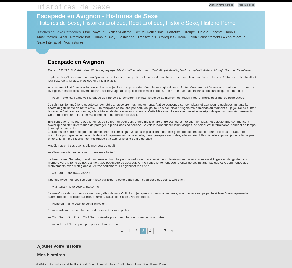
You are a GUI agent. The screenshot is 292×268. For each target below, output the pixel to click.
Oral (86, 32)
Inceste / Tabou (223, 32)
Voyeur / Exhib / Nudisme (112, 32)
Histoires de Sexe (73, 7)
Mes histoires (246, 4)
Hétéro (203, 32)
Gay (112, 37)
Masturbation (47, 37)
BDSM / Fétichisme (149, 32)
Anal (63, 37)
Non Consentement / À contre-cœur (218, 37)
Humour (100, 37)
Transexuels (147, 37)
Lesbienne (126, 37)
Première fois (80, 37)
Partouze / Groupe (181, 32)
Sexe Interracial (49, 42)
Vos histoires (73, 42)
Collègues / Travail (173, 37)
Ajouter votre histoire (221, 4)
